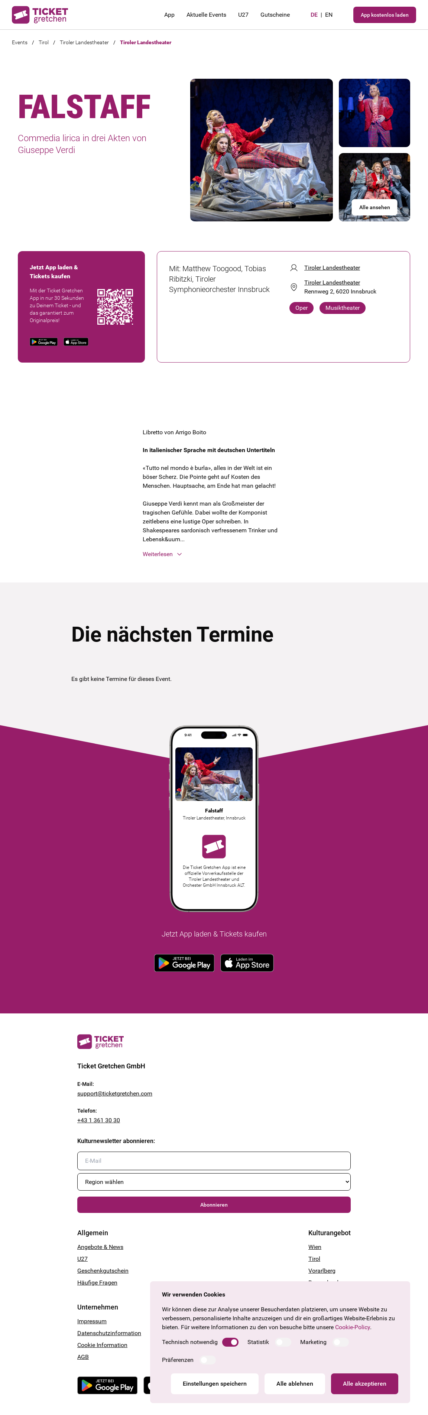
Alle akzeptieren (364, 1383)
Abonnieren (214, 1205)
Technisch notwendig (190, 1342)
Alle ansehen (374, 207)
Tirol (44, 42)
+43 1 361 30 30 (98, 1120)
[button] (214, 554)
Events (19, 42)
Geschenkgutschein (103, 1270)
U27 (243, 14)
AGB (83, 1356)
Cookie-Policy (352, 1327)
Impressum (92, 1321)
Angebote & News (100, 1246)
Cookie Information (102, 1345)
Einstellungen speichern (215, 1383)
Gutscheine (275, 14)
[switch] (230, 1342)
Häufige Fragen (97, 1282)
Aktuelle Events (206, 14)
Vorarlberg (321, 1270)
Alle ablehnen (294, 1383)
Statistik (258, 1342)
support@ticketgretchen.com (114, 1093)
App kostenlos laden (385, 15)
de (314, 14)
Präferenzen (178, 1359)
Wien (314, 1246)
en (329, 14)
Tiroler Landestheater (84, 42)
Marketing (313, 1342)
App (169, 14)
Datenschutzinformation (109, 1333)
